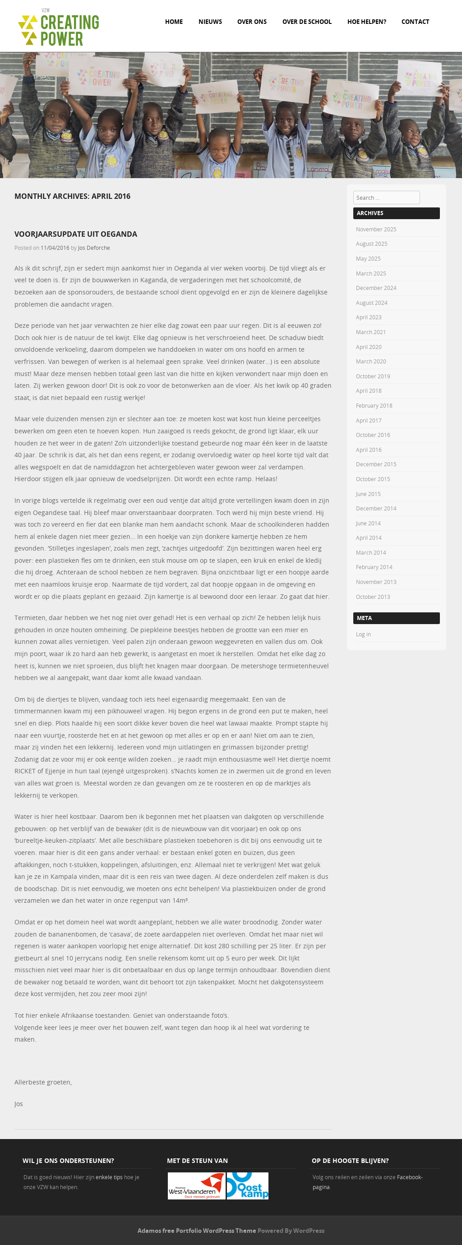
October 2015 (373, 478)
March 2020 (371, 361)
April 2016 (369, 449)
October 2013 (373, 596)
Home (174, 22)
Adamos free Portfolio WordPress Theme (197, 1231)
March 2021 (371, 331)
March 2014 (371, 552)
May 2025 (368, 258)
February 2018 (374, 405)
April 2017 (369, 420)
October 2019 (373, 376)
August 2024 (372, 302)
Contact (416, 22)
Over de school (307, 22)
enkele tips (109, 1177)
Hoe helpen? (366, 22)
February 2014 (374, 566)
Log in (363, 634)
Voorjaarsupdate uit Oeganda (75, 234)
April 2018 (369, 390)
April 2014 (369, 537)
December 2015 (376, 464)
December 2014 (376, 508)
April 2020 (369, 346)
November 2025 (376, 229)
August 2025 (372, 243)
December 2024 (376, 287)
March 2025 (371, 273)
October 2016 (373, 434)
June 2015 (368, 493)
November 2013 (376, 581)
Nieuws (210, 22)
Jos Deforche (94, 247)
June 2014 (368, 523)
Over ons (252, 22)
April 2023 (369, 317)
